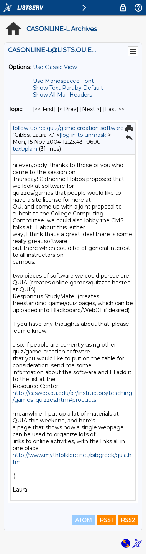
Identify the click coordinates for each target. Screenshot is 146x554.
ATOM (83, 520)
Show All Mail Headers (62, 94)
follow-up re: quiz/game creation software (68, 128)
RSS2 (128, 520)
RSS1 (106, 520)
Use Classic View (55, 67)
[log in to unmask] (83, 135)
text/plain (25, 148)
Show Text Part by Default (68, 87)
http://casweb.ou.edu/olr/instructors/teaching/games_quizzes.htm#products (72, 396)
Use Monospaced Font (63, 80)
